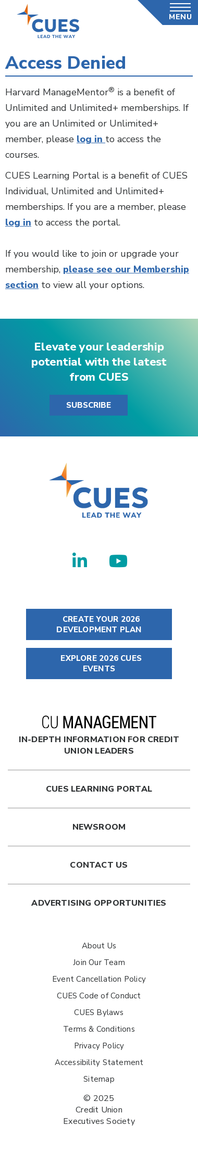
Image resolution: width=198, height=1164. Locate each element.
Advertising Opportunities (98, 903)
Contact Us (99, 865)
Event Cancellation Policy (99, 979)
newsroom (99, 827)
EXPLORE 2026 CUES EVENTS (99, 663)
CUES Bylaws (98, 1012)
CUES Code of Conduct (99, 996)
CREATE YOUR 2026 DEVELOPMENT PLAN (98, 624)
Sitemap (98, 1079)
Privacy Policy (99, 1046)
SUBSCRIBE (88, 405)
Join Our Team (99, 962)
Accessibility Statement (99, 1062)
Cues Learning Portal (99, 789)
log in (91, 139)
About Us (99, 946)
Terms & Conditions (99, 1029)
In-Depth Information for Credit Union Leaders (99, 736)
